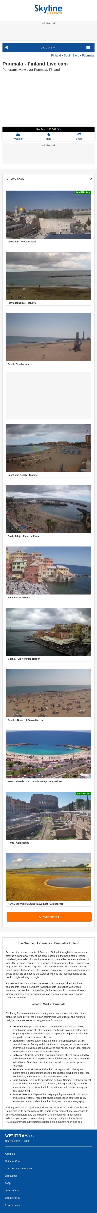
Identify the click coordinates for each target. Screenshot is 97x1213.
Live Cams (48, 47)
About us (10, 1153)
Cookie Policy (12, 1197)
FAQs (8, 1183)
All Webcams (49, 917)
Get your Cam (12, 1161)
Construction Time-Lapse (19, 1168)
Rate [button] (48, 136)
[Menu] (88, 47)
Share (79, 136)
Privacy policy (12, 1205)
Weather (18, 136)
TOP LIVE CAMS (48, 178)
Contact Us (11, 1175)
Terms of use (12, 1190)
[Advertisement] (48, 32)
